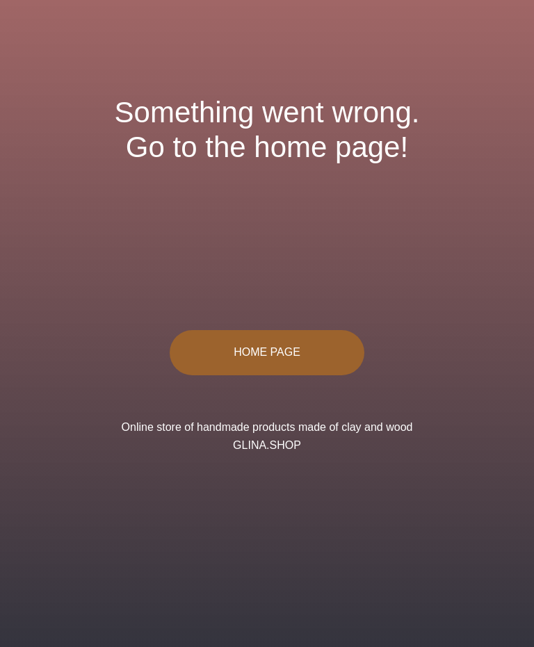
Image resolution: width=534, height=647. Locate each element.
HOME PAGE (267, 352)
